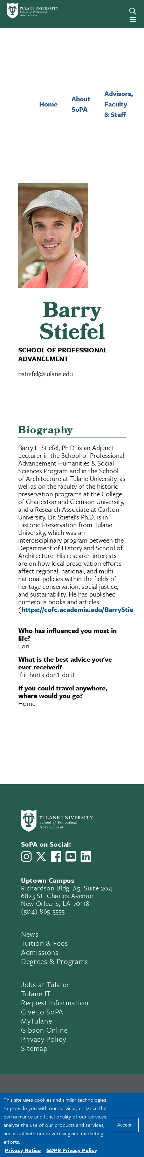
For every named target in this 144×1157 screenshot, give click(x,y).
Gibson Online (44, 1030)
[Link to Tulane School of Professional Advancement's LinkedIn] (86, 856)
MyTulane (36, 1020)
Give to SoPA (42, 1011)
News (30, 934)
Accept (124, 1125)
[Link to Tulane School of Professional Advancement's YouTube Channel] (71, 856)
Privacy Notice (23, 1150)
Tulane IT (36, 993)
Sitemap (34, 1048)
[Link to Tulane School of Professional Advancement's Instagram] (26, 856)
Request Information (55, 1002)
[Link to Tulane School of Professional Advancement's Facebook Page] (56, 856)
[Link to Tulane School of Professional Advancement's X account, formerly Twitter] (41, 856)
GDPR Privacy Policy (71, 1150)
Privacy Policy (43, 1039)
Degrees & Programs (54, 961)
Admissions (40, 952)
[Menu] (133, 19)
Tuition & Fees (44, 943)
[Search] (133, 11)
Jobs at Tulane (44, 984)
